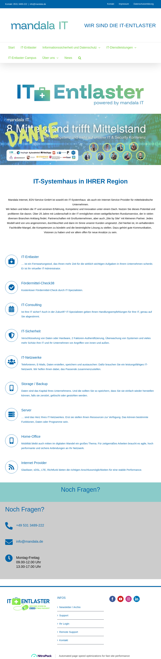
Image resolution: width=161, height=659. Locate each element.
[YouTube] (120, 599)
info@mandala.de (38, 4)
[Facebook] (112, 599)
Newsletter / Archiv (69, 607)
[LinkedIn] (137, 599)
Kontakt (63, 640)
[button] (79, 58)
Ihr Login (64, 623)
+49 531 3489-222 (30, 525)
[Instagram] (128, 599)
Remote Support (68, 631)
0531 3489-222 (20, 4)
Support (63, 615)
